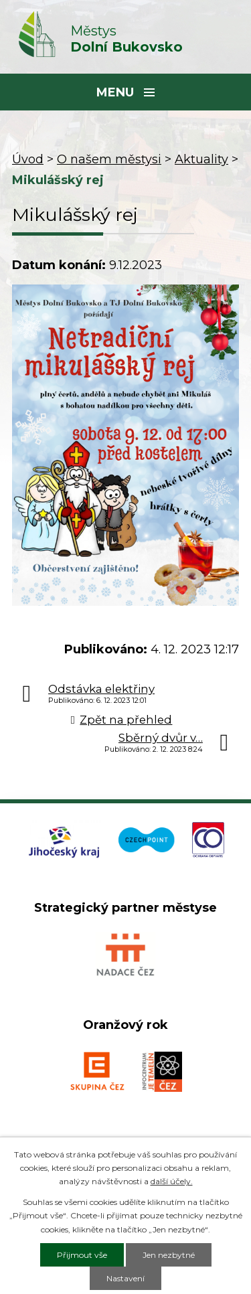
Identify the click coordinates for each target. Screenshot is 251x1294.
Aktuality (201, 159)
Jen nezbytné (169, 1255)
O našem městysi (109, 159)
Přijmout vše (82, 1255)
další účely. (172, 1181)
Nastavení (125, 1278)
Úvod (28, 159)
